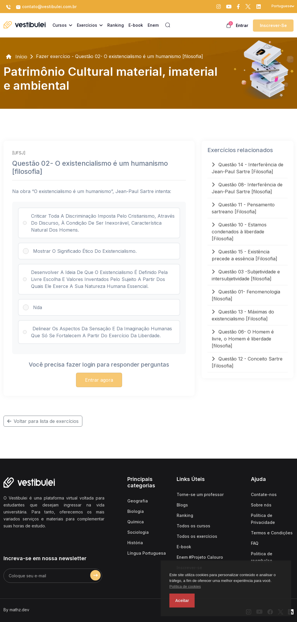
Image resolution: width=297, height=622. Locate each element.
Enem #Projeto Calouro (200, 557)
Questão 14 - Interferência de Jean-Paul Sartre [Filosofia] (247, 168)
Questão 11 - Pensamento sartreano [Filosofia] (243, 208)
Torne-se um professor (200, 494)
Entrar (242, 25)
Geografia (137, 500)
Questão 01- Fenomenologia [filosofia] (246, 295)
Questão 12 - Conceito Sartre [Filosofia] (247, 362)
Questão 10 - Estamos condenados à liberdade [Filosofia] (239, 231)
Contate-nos (264, 494)
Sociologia (138, 532)
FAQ (254, 543)
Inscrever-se (273, 25)
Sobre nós (261, 504)
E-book (184, 546)
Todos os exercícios (197, 536)
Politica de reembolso (261, 557)
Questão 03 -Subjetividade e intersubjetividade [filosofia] (246, 275)
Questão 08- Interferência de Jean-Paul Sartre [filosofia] (247, 188)
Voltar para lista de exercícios (43, 421)
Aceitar (182, 600)
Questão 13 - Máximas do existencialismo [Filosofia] (243, 315)
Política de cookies (185, 586)
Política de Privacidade (263, 519)
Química (135, 521)
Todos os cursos (193, 525)
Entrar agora (99, 380)
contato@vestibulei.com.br (46, 7)
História (135, 542)
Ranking (185, 515)
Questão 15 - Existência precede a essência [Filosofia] (244, 255)
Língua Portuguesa (146, 553)
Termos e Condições (272, 532)
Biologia (135, 511)
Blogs (182, 504)
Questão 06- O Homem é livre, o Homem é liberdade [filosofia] (243, 339)
